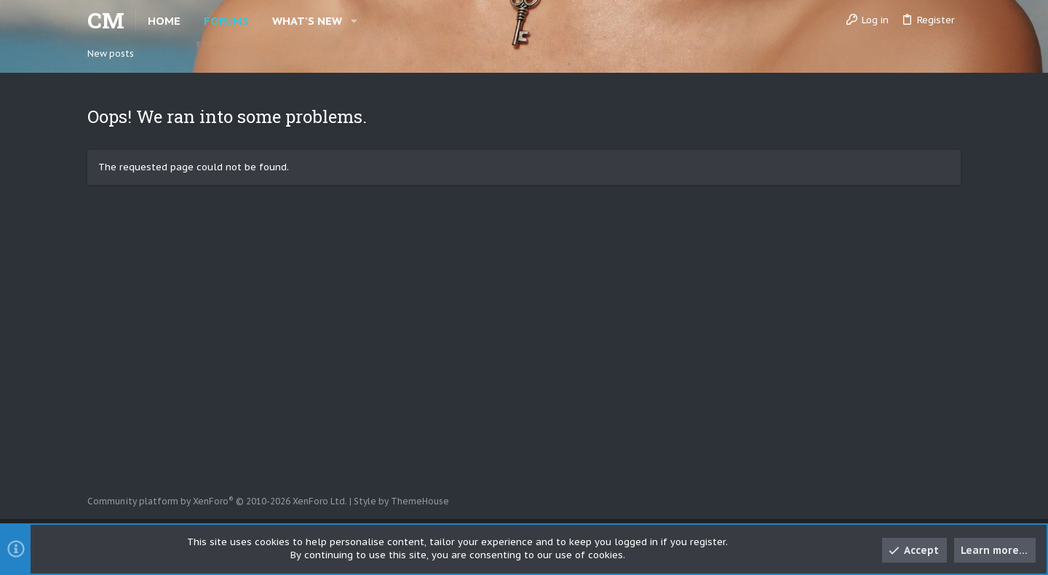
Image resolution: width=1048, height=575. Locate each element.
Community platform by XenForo (217, 501)
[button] (354, 21)
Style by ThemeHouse (401, 501)
